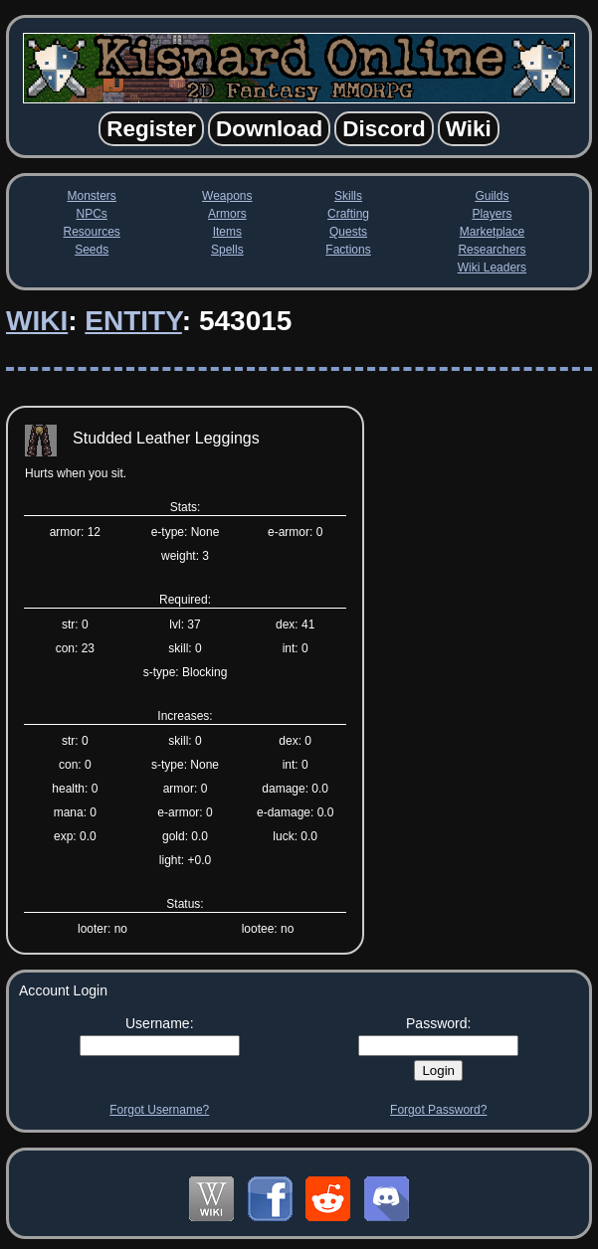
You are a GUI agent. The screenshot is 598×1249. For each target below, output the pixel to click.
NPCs (92, 214)
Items (227, 232)
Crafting (348, 214)
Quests (348, 232)
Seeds (91, 250)
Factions (347, 250)
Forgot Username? (159, 1110)
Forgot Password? (438, 1110)
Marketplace (492, 232)
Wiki (37, 320)
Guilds (491, 196)
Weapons (227, 196)
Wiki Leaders (492, 267)
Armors (227, 214)
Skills (348, 196)
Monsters (92, 196)
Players (491, 214)
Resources (92, 232)
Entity (133, 320)
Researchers (491, 250)
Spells (227, 250)
